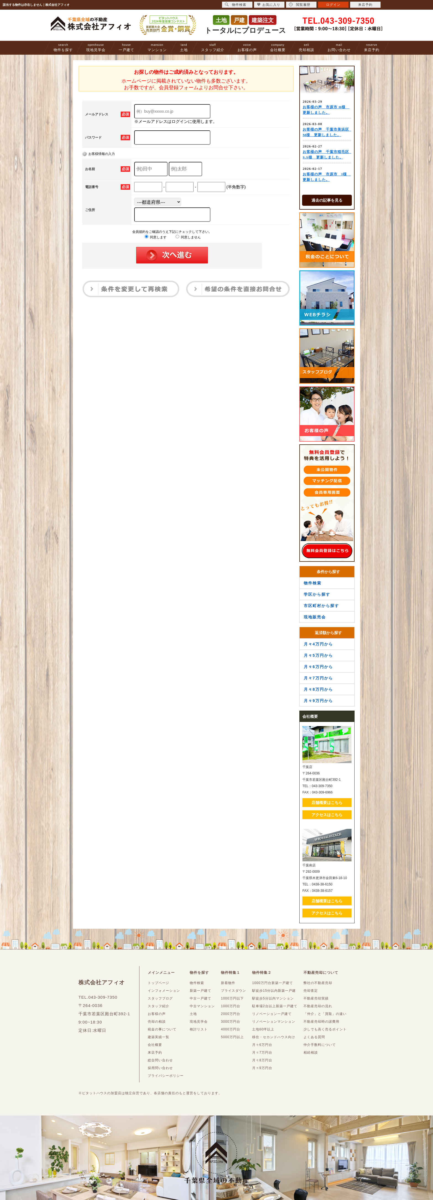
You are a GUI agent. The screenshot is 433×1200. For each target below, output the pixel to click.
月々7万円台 (262, 1052)
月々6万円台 (262, 1045)
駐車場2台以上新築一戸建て (274, 1006)
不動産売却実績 (316, 998)
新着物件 (228, 983)
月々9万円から (318, 700)
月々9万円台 (262, 1068)
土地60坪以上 (263, 1029)
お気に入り (268, 4)
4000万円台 (230, 1029)
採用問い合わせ (160, 1068)
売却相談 (306, 47)
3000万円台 (230, 1022)
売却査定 (310, 991)
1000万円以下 (232, 998)
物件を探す (63, 47)
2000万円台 (230, 1014)
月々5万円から (318, 655)
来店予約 (371, 47)
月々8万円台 (262, 1060)
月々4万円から (318, 644)
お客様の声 (247, 47)
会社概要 (278, 47)
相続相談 (310, 1052)
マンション (157, 47)
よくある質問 (314, 1037)
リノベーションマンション (273, 1022)
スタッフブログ (160, 998)
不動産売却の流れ (317, 1006)
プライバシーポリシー (166, 1076)
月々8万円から (318, 689)
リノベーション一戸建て (272, 1014)
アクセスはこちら (326, 815)
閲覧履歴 (299, 4)
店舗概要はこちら (326, 802)
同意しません (188, 237)
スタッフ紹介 (212, 47)
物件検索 (312, 583)
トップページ (158, 983)
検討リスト (199, 1029)
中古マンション (202, 1006)
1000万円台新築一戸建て (272, 983)
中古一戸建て (200, 998)
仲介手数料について (319, 1045)
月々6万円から (318, 666)
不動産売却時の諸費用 (321, 1022)
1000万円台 (230, 1006)
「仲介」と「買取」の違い (325, 1014)
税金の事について (162, 1029)
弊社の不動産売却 (317, 983)
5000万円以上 (232, 1037)
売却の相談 (157, 1022)
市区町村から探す (321, 605)
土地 (184, 47)
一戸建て (126, 47)
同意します (156, 237)
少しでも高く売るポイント (325, 1029)
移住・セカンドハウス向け (273, 1037)
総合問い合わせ (160, 1060)
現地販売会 (315, 617)
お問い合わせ (339, 47)
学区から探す (317, 594)
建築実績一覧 (158, 1037)
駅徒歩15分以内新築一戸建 (274, 991)
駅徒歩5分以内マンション (273, 998)
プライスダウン (233, 991)
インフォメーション (164, 991)
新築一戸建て (200, 991)
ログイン (333, 5)
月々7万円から (318, 678)
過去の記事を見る (326, 200)
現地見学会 (95, 47)
